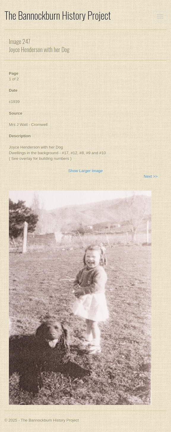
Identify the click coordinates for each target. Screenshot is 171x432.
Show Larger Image (85, 171)
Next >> (151, 176)
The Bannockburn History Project (57, 15)
